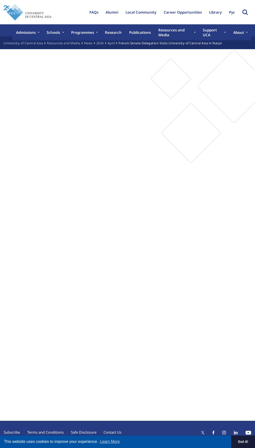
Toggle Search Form (245, 12)
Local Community (141, 12)
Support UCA (210, 32)
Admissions (26, 32)
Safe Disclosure (83, 432)
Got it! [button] (243, 442)
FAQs (93, 12)
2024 (100, 43)
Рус (232, 12)
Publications (139, 32)
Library (215, 12)
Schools (53, 32)
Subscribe (12, 432)
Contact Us (113, 432)
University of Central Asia (23, 43)
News (88, 43)
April (111, 43)
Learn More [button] (110, 441)
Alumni (112, 12)
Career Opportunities (183, 12)
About (238, 32)
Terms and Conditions (45, 432)
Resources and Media (171, 32)
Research (113, 32)
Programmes (82, 32)
